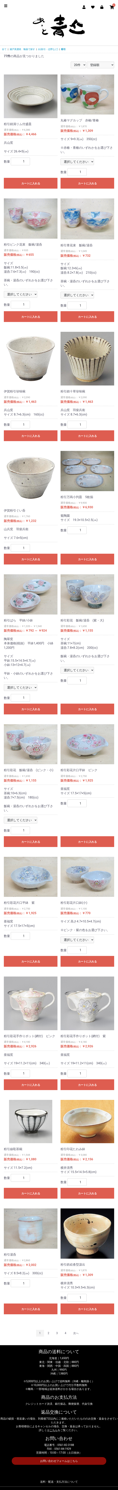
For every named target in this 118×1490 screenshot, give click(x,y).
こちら (54, 1430)
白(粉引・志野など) (48, 49)
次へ (76, 1333)
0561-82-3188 (65, 1445)
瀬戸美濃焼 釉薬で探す (22, 49)
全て (4, 49)
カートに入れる (30, 183)
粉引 (63, 49)
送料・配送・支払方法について (59, 1481)
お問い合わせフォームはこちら (59, 1460)
